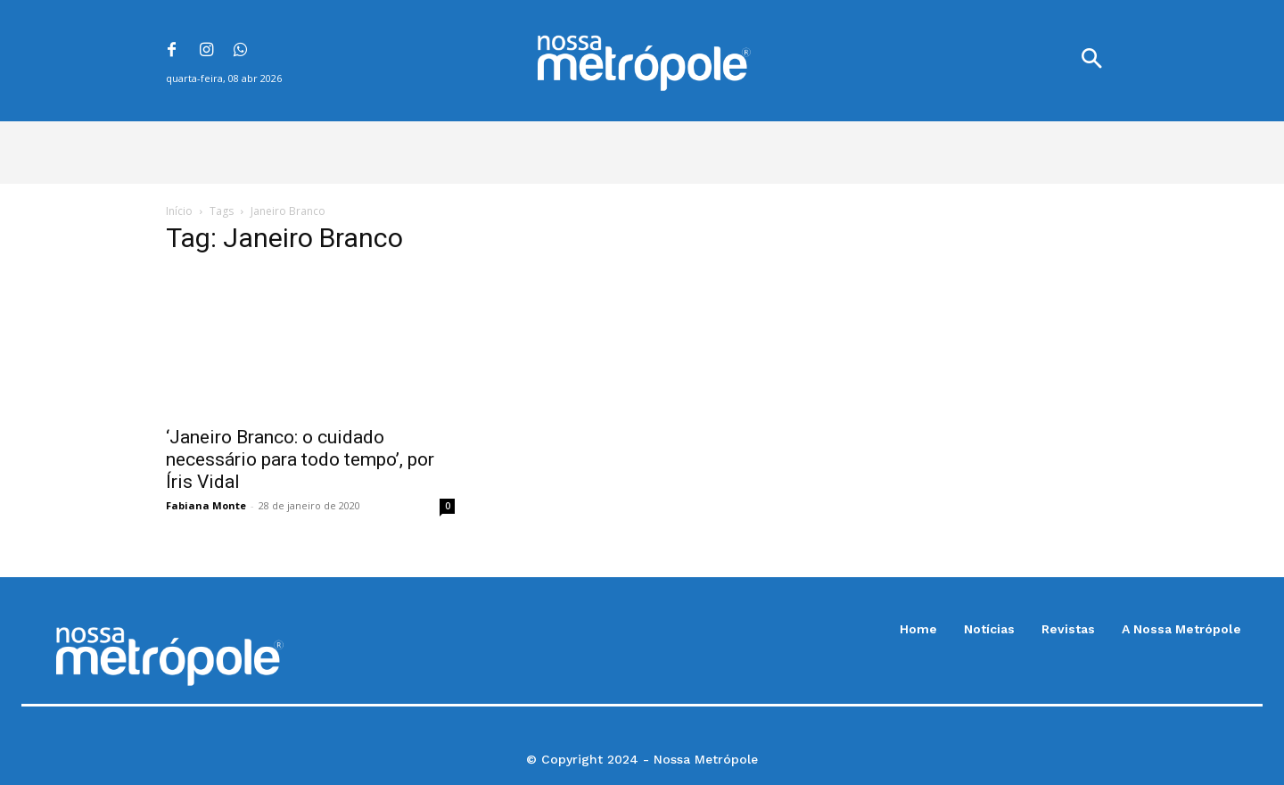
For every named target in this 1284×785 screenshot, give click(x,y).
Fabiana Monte (206, 505)
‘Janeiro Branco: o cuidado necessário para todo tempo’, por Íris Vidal (300, 459)
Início (179, 211)
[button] (1091, 60)
